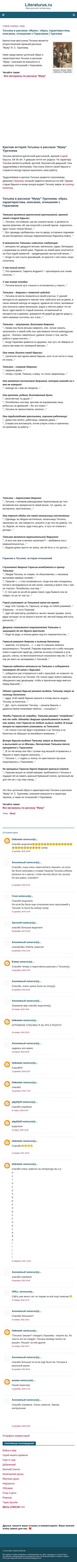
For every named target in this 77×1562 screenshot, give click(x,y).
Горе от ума (9, 1460)
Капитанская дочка (13, 1474)
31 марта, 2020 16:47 (20, 1110)
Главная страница (10, 26)
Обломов (8, 1488)
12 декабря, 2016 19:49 (21, 851)
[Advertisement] (38, 109)
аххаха (16, 1380)
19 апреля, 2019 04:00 (20, 1052)
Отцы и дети (9, 1493)
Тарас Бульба (10, 1502)
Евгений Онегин (11, 1469)
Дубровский (9, 1464)
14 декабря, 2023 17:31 (21, 1389)
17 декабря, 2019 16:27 (21, 1071)
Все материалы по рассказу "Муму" (25, 76)
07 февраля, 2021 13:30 (21, 1261)
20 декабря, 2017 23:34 (21, 931)
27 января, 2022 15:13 (20, 1300)
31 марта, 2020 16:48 (20, 1130)
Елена (15, 961)
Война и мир (9, 1450)
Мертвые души (11, 1478)
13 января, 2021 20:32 (20, 1153)
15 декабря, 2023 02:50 (21, 1426)
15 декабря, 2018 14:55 (21, 970)
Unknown (17, 839)
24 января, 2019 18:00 (20, 1009)
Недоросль (9, 1483)
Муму (22, 26)
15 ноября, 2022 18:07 (20, 1346)
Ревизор (7, 1497)
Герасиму (18, 181)
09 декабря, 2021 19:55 (21, 1281)
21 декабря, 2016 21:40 (21, 912)
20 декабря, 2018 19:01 (21, 990)
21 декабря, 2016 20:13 (21, 885)
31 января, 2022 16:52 (20, 1320)
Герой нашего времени (15, 1455)
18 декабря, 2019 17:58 (21, 1091)
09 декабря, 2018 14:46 (21, 951)
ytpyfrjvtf (17, 1102)
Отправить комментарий (16, 1435)
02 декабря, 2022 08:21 (21, 1369)
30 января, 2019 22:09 (20, 1032)
